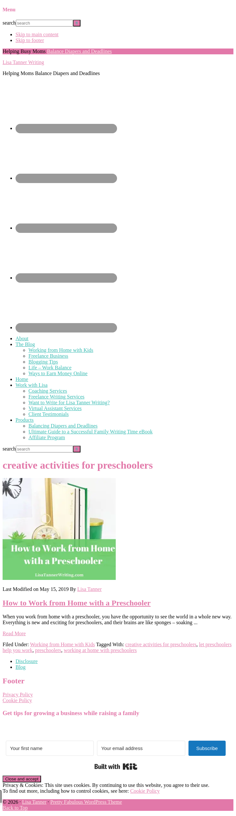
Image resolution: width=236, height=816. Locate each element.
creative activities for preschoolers (161, 644)
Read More (14, 633)
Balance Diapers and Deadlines (79, 51)
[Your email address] (141, 748)
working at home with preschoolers (100, 650)
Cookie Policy (17, 700)
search (9, 23)
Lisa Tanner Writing (23, 62)
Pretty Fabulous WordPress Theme (86, 802)
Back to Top (15, 808)
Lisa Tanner (34, 802)
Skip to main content (37, 34)
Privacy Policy (18, 694)
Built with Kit (115, 766)
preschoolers (48, 650)
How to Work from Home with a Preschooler (77, 603)
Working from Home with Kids (62, 644)
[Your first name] (50, 748)
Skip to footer (30, 40)
